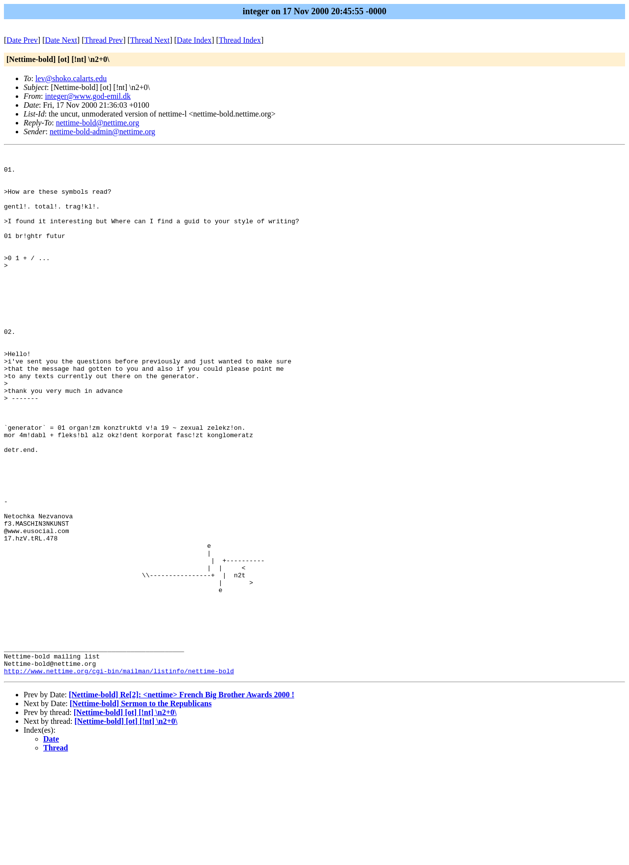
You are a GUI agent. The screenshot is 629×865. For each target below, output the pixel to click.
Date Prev (22, 40)
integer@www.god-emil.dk (88, 96)
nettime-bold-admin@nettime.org (102, 131)
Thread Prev (103, 40)
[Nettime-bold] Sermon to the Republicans (141, 808)
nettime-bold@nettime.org (98, 123)
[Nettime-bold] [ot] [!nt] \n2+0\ (125, 817)
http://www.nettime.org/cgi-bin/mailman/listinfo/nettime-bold (119, 775)
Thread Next (150, 40)
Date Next (61, 40)
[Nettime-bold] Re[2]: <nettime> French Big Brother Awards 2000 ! (181, 799)
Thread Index (240, 40)
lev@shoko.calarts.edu (71, 78)
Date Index (194, 40)
